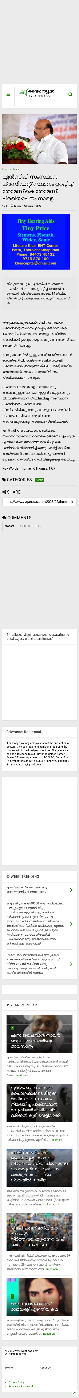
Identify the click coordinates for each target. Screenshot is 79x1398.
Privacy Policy (16, 1382)
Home (5, 169)
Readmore (22, 1075)
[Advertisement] (37, 44)
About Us (45, 1367)
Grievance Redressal (20, 1386)
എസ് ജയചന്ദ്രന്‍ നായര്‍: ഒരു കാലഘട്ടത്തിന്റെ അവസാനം (35, 1041)
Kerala (16, 169)
